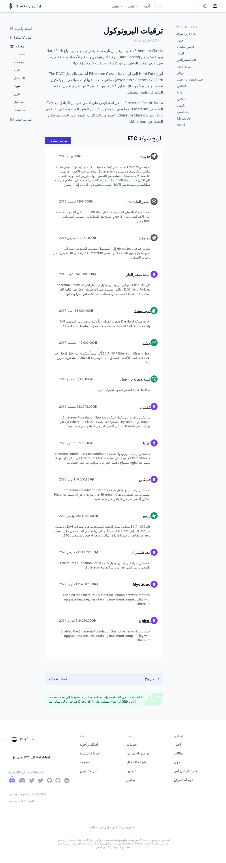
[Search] (176, 6)
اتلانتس (145, 406)
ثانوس (146, 516)
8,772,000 (88, 406)
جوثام (146, 342)
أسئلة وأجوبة (88, 744)
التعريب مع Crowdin (22, 801)
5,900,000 (84, 379)
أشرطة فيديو (88, 770)
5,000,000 (89, 342)
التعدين (131, 770)
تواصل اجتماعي (137, 753)
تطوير (130, 779)
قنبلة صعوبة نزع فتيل (135, 379)
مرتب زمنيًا (58, 140)
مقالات (179, 753)
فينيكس (145, 479)
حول (177, 762)
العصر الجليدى (139, 201)
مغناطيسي (141, 552)
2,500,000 (87, 274)
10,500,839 (84, 479)
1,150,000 (87, 238)
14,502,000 (88, 584)
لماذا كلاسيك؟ (89, 753)
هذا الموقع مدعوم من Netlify (27, 794)
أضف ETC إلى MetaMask (32, 757)
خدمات (131, 744)
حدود (145, 156)
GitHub (129, 701)
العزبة (145, 238)
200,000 (85, 201)
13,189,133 (88, 552)
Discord (85, 701)
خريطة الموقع (184, 779)
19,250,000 (86, 620)
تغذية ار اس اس (185, 770)
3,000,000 (85, 310)
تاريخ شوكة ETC (145, 138)
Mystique (142, 584)
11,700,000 (89, 516)
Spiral (145, 620)
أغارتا (147, 443)
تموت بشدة (142, 310)
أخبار (146, 6)
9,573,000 (85, 443)
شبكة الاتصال (136, 762)
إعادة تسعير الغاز (138, 274)
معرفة (84, 762)
